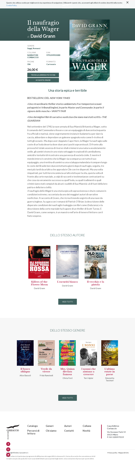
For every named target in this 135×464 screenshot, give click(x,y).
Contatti (69, 430)
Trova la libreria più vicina (43, 75)
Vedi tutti (67, 302)
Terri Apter (88, 378)
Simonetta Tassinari (109, 379)
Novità (86, 430)
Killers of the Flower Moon (39, 283)
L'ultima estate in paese (109, 372)
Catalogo (32, 426)
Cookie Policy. (11, 5)
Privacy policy (112, 453)
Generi (49, 426)
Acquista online (43, 80)
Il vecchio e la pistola (95, 283)
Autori (67, 426)
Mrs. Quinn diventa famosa (67, 372)
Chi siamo (51, 430)
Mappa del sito (123, 453)
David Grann (43, 36)
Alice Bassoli (25, 375)
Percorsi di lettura (33, 432)
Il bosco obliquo (25, 370)
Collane (87, 426)
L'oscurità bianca (67, 281)
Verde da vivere (46, 370)
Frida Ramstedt (46, 375)
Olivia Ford (67, 378)
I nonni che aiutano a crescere (88, 372)
